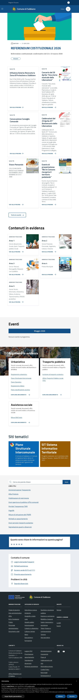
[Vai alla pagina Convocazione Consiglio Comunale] (17, 153)
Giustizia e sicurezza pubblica (47, 611)
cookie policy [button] (31, 686)
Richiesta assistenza (31, 666)
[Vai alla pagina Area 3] (15, 274)
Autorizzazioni (29, 625)
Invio (66, 482)
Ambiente (28, 613)
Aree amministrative (15, 613)
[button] (76, 681)
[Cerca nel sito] (68, 9)
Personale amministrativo (13, 626)
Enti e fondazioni (14, 619)
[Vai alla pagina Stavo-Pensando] (15, 204)
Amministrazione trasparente (46, 652)
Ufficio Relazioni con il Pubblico (15, 675)
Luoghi (59, 623)
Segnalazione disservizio (29, 662)
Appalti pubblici (29, 622)
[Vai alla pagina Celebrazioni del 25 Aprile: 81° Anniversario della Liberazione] (48, 153)
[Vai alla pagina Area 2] (48, 251)
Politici (11, 622)
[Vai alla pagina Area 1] (15, 251)
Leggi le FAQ (28, 651)
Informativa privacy (47, 666)
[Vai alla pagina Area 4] (48, 274)
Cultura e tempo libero (30, 633)
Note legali (44, 672)
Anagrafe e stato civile (30, 617)
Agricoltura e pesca (31, 610)
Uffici (10, 616)
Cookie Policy (45, 669)
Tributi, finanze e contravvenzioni (46, 630)
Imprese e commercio (47, 616)
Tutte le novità (17, 215)
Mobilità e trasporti (47, 619)
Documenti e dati (14, 631)
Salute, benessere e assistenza (47, 623)
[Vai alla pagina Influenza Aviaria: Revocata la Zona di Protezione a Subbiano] (17, 107)
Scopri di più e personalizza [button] (13, 696)
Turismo (43, 634)
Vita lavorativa (45, 637)
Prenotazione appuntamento (29, 655)
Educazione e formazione (29, 639)
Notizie (59, 610)
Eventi (59, 626)
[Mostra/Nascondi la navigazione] (2, 9)
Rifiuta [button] (60, 696)
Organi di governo (14, 610)
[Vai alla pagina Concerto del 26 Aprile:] (48, 107)
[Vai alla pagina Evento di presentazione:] (48, 204)
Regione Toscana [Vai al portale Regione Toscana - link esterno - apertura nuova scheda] (13, 3)
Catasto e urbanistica (31, 628)
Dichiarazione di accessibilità (46, 677)
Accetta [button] (72, 696)
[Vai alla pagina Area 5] (15, 301)
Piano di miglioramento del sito (46, 660)
